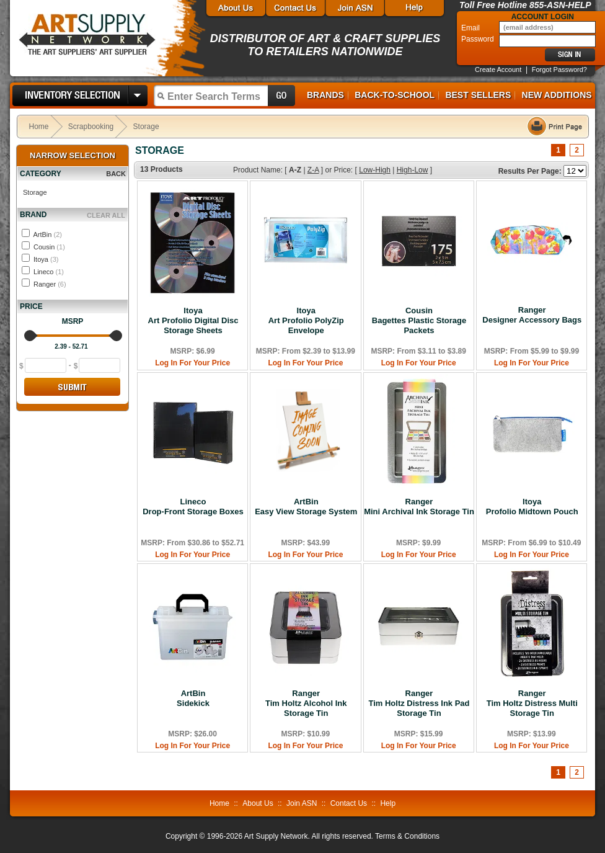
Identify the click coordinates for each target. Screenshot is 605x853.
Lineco (48, 271)
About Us (257, 803)
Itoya (45, 259)
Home (39, 126)
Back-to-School (395, 95)
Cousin (49, 247)
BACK (116, 173)
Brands (325, 95)
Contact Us (348, 803)
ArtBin (47, 234)
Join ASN (301, 803)
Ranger (49, 284)
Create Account (498, 69)
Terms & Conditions (407, 836)
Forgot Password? (559, 69)
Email (471, 28)
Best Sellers (478, 95)
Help (387, 803)
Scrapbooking (90, 126)
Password (478, 39)
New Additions (557, 95)
